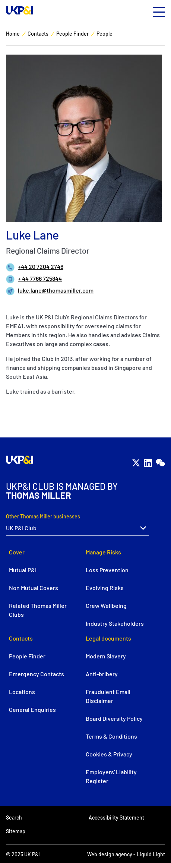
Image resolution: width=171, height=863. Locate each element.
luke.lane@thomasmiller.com (56, 290)
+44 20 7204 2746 (40, 266)
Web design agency (110, 854)
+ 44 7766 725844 (40, 278)
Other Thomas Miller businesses (43, 516)
